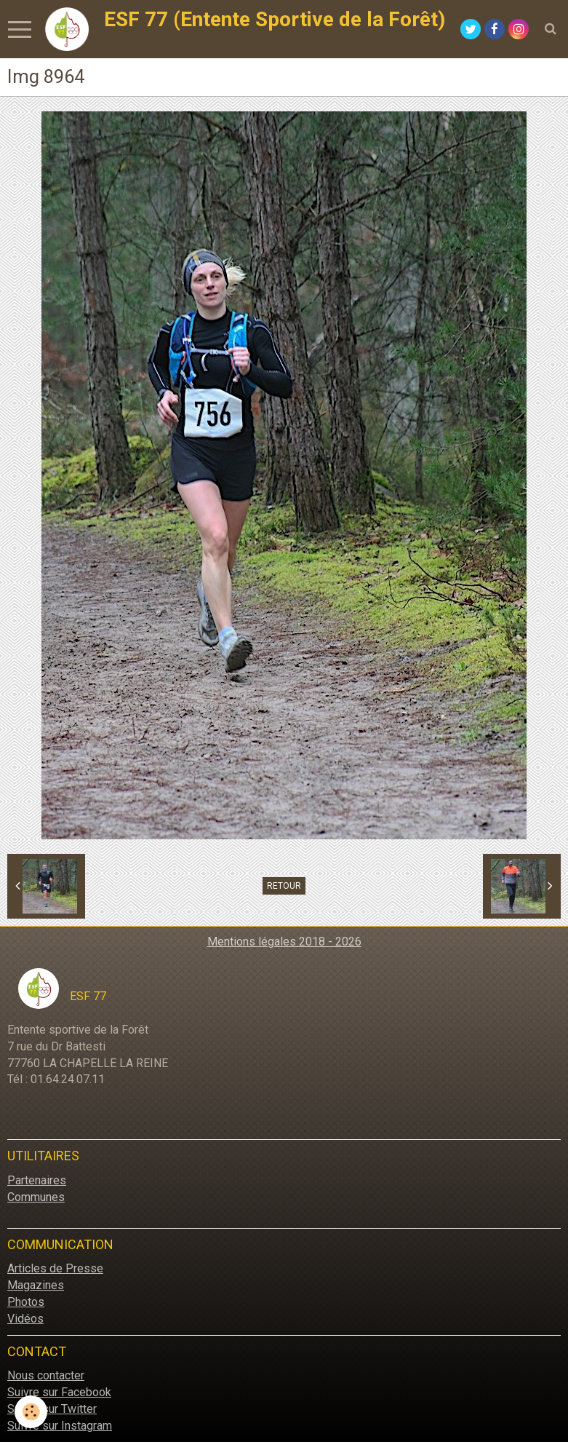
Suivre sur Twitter (52, 1409)
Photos (25, 1302)
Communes (36, 1197)
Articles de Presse (55, 1268)
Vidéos (25, 1319)
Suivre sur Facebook (59, 1392)
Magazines (35, 1285)
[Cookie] (31, 1411)
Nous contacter (45, 1375)
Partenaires (36, 1180)
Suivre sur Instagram (59, 1426)
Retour (284, 886)
